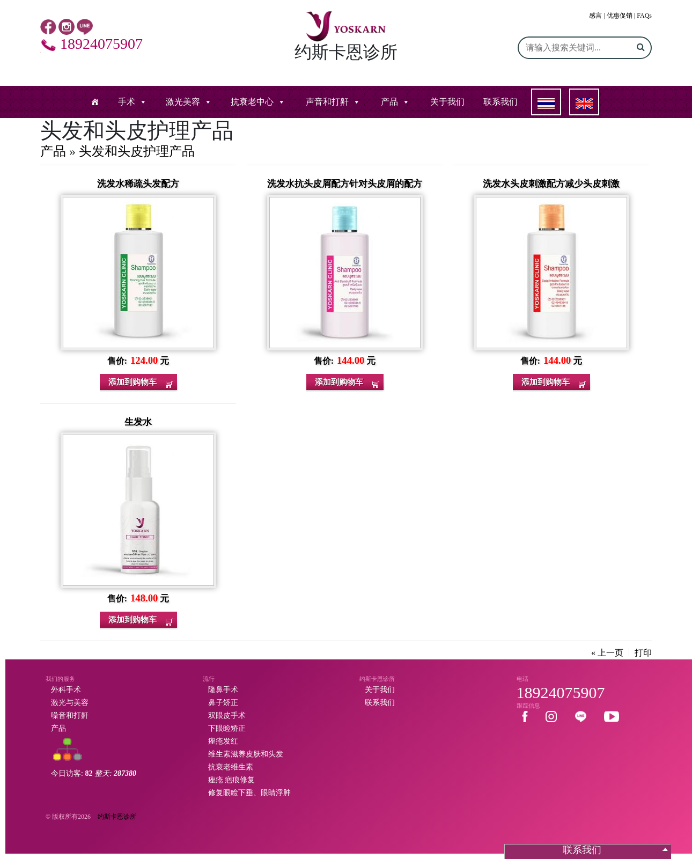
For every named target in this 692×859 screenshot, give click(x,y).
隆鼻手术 (223, 690)
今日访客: (93, 773)
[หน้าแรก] (95, 102)
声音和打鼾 (327, 101)
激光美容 (183, 101)
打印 (643, 652)
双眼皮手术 (227, 715)
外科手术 (66, 690)
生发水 (138, 422)
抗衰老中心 (252, 101)
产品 (389, 101)
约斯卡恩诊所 (117, 816)
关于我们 (447, 101)
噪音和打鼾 (70, 715)
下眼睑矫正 (227, 728)
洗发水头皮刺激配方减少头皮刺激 (551, 184)
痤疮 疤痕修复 (231, 780)
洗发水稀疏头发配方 (138, 184)
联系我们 (500, 101)
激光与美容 (70, 703)
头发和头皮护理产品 (137, 151)
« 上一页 (607, 652)
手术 (126, 101)
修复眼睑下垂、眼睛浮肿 (249, 793)
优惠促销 (619, 15)
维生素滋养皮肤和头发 (245, 754)
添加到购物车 (132, 382)
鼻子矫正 (223, 703)
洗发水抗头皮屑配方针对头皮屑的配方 (344, 184)
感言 (595, 15)
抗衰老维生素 (230, 767)
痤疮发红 (223, 741)
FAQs (644, 15)
